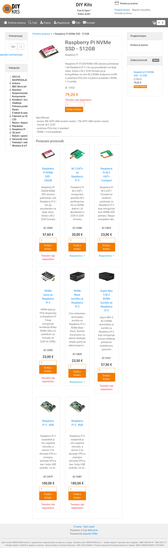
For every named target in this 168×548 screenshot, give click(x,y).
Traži (32, 22)
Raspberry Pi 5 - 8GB (77, 422)
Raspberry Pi (18, 129)
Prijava (45, 22)
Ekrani (15, 109)
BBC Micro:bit (19, 86)
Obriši (155, 60)
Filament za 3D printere (24, 116)
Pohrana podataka (21, 106)
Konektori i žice (20, 99)
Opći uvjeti (89, 526)
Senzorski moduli (21, 139)
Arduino (16, 83)
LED (14, 119)
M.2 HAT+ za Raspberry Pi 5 (77, 174)
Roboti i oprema (20, 136)
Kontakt (89, 22)
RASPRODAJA (19, 80)
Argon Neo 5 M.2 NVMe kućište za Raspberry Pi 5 (106, 300)
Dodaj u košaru (74, 109)
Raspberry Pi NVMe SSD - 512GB (144, 76)
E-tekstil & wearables (23, 113)
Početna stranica (14, 22)
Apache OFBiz (90, 533)
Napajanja (17, 126)
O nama (78, 526)
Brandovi (16, 90)
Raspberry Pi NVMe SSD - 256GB (48, 174)
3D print (16, 132)
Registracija (61, 22)
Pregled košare (122, 10)
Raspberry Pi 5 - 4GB (48, 422)
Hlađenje (16, 103)
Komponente (19, 96)
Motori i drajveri (20, 122)
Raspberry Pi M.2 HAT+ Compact (106, 174)
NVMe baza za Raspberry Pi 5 (48, 296)
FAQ (76, 22)
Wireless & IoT (19, 145)
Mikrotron (93, 530)
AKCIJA (16, 76)
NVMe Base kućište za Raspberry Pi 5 (77, 298)
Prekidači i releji (20, 142)
